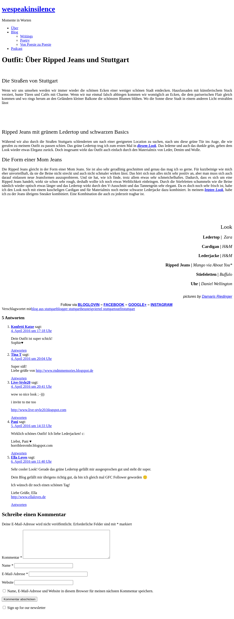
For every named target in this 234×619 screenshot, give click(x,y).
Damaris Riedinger (217, 296)
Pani (14, 422)
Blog (14, 32)
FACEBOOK (114, 305)
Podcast (16, 48)
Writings (26, 36)
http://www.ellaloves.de (28, 497)
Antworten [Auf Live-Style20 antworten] (19, 418)
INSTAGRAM (162, 305)
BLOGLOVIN (88, 305)
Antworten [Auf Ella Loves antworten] (19, 505)
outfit (119, 309)
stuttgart (129, 309)
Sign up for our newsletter (26, 613)
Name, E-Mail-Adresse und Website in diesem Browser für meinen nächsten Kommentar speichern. (80, 596)
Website (7, 588)
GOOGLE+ (137, 305)
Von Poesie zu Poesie (35, 44)
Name (7, 571)
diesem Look (146, 146)
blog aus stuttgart (43, 309)
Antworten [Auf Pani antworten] (19, 453)
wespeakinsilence (28, 9)
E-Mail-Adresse (15, 579)
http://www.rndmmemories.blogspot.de (64, 370)
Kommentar (12, 563)
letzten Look (214, 190)
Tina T (16, 354)
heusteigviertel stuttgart (98, 309)
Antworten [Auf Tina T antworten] (19, 378)
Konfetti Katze (22, 327)
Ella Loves (19, 457)
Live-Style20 (20, 382)
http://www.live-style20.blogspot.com (38, 410)
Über (14, 28)
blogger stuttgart (69, 309)
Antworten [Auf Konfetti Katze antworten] (19, 350)
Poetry (25, 40)
